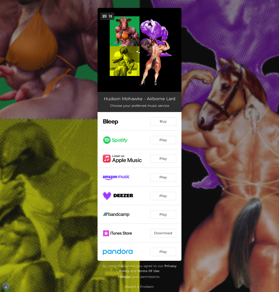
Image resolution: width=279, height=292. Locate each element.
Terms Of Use (148, 271)
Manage (124, 277)
